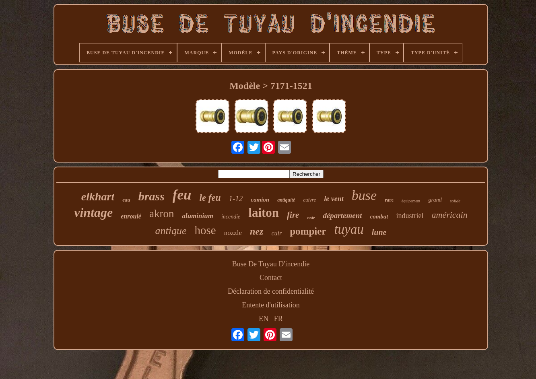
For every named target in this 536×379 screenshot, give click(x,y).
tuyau (348, 229)
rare (389, 200)
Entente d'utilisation (271, 305)
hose (205, 230)
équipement (411, 201)
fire (293, 215)
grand (434, 200)
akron (161, 214)
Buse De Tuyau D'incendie (271, 264)
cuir (276, 233)
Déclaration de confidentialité (271, 291)
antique (171, 231)
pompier (308, 231)
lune (379, 232)
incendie (230, 217)
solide (455, 200)
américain (450, 215)
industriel (410, 216)
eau (126, 200)
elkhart (97, 196)
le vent (333, 199)
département (342, 215)
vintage (93, 212)
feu (182, 195)
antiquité (286, 200)
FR (278, 319)
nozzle (233, 233)
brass (151, 196)
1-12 (236, 198)
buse (364, 195)
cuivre (309, 200)
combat (379, 216)
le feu (210, 198)
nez (256, 231)
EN (263, 319)
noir (311, 217)
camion (260, 199)
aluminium (197, 216)
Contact (271, 278)
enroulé (131, 216)
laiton (263, 213)
